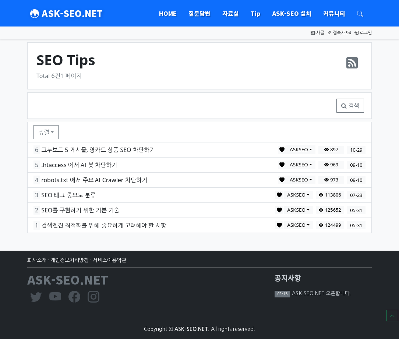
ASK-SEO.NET (66, 13)
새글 (317, 32)
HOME (168, 13)
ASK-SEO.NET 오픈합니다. (320, 293)
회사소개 (36, 260)
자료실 (230, 13)
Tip (256, 13)
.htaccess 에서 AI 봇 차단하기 (79, 165)
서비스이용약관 (109, 260)
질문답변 (199, 13)
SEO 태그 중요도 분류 (68, 195)
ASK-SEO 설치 (291, 13)
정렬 (43, 132)
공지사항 (288, 277)
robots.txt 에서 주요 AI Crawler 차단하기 (94, 180)
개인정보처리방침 (69, 260)
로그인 (363, 32)
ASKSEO (299, 149)
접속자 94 (339, 32)
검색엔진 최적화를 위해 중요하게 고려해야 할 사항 (103, 225)
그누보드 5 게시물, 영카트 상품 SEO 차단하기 (98, 150)
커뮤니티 (334, 13)
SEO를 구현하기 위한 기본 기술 (80, 210)
